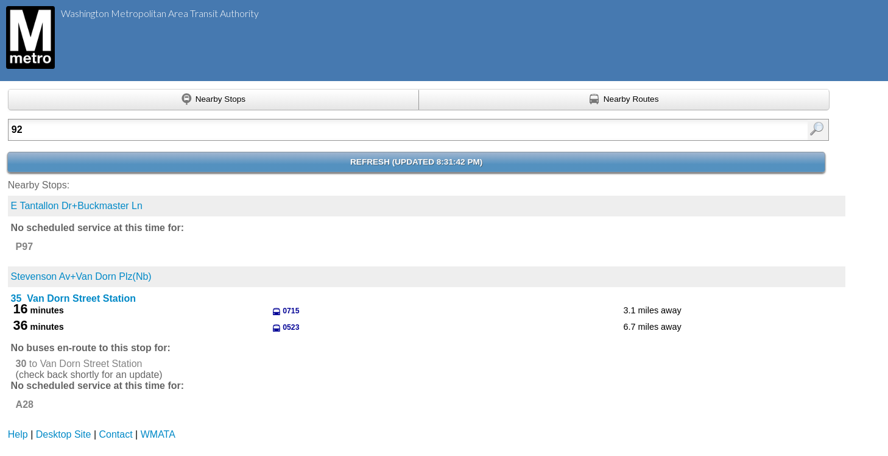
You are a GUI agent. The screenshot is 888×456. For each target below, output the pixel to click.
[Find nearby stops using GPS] (213, 100)
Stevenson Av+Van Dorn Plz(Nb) (81, 276)
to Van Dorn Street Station (79, 363)
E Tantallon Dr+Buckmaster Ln (77, 206)
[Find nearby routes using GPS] (624, 100)
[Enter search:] (358, 130)
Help (18, 434)
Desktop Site (63, 434)
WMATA (158, 434)
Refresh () (416, 161)
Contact (116, 434)
